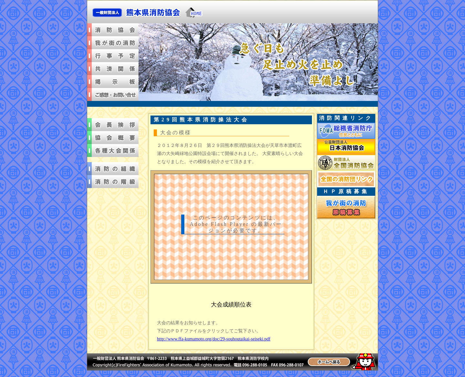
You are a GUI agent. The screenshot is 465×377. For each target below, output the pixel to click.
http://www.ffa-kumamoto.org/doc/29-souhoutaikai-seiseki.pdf (213, 339)
